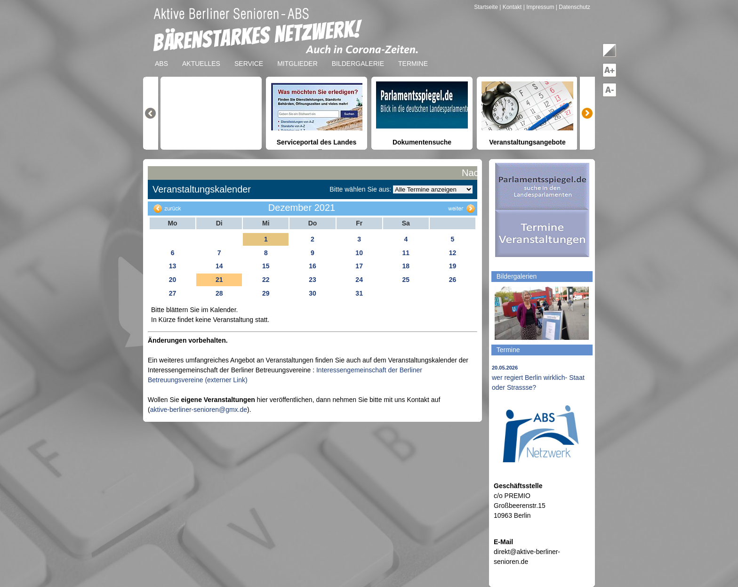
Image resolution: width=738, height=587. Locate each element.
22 (266, 279)
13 (172, 266)
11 (405, 253)
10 (359, 253)
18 (405, 266)
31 (359, 293)
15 (266, 266)
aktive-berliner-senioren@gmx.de (198, 409)
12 (453, 253)
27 (172, 293)
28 (219, 293)
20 (172, 279)
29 (266, 293)
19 (453, 266)
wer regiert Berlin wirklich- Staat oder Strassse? (538, 378)
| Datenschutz (573, 7)
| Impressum (538, 7)
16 (312, 266)
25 (405, 279)
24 (359, 279)
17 (359, 266)
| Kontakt (511, 7)
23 (312, 279)
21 (219, 279)
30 (312, 293)
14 (219, 266)
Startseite (486, 7)
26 (453, 279)
